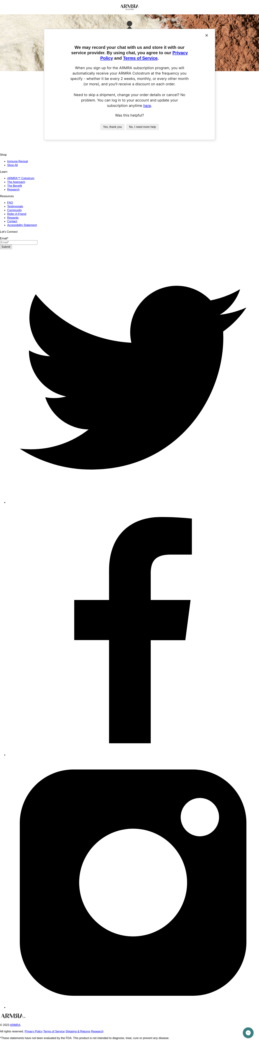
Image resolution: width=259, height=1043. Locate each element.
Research (13, 189)
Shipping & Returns (77, 1031)
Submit (5, 246)
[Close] (207, 35)
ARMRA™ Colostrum (20, 178)
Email (4, 238)
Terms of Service (140, 58)
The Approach (16, 182)
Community (14, 210)
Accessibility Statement (22, 225)
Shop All (12, 165)
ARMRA (15, 1024)
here (147, 105)
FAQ (10, 202)
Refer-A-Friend (16, 213)
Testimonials (15, 206)
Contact (12, 221)
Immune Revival (17, 161)
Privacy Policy (34, 1031)
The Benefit (14, 185)
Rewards (13, 217)
